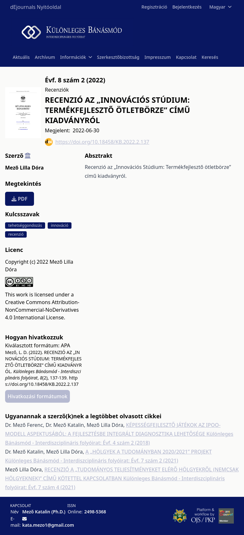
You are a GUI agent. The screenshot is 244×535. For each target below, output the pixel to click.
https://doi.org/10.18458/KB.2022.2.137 (97, 142)
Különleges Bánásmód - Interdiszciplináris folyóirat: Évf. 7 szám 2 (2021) (91, 460)
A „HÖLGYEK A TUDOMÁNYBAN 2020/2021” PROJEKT (148, 451)
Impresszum (158, 57)
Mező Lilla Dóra (24, 167)
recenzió (16, 234)
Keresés (210, 57)
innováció (59, 225)
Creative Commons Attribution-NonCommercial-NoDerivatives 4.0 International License (42, 310)
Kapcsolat (186, 57)
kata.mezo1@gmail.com (48, 525)
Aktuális (21, 57)
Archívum (45, 57)
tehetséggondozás (25, 225)
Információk (76, 57)
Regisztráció (154, 7)
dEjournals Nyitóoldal (35, 6)
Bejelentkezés (186, 7)
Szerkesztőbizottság (118, 57)
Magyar (220, 7)
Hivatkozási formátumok (37, 396)
